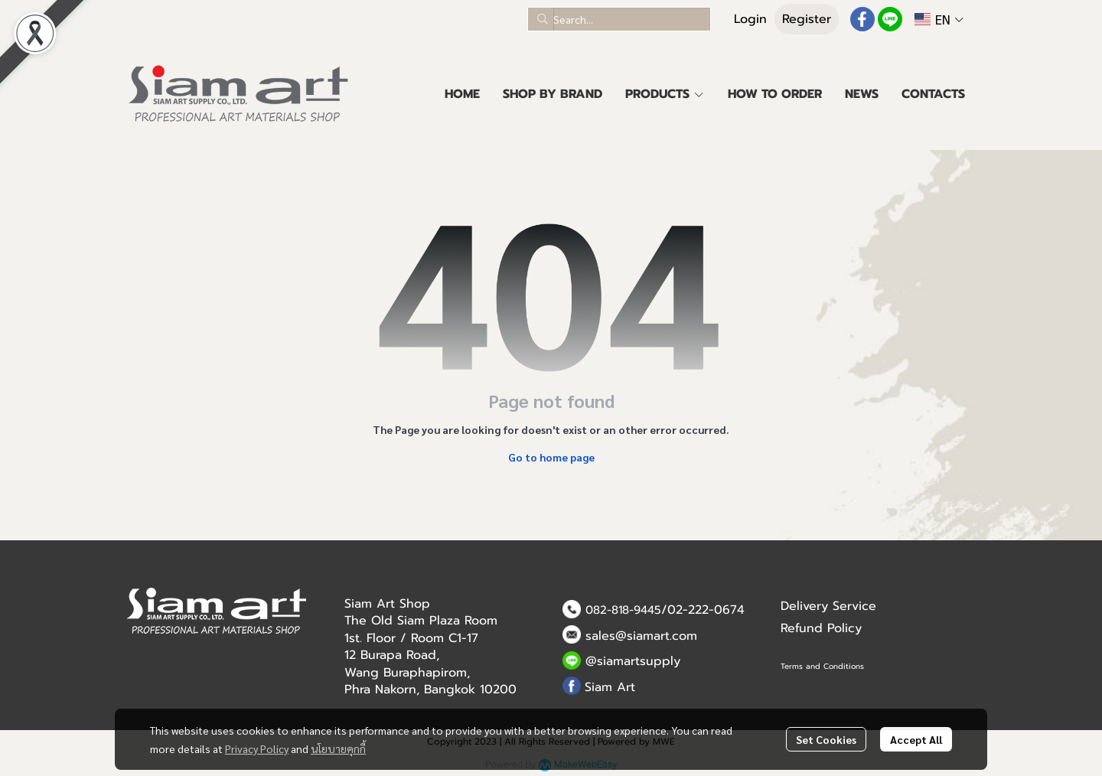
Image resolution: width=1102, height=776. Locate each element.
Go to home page (551, 457)
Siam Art (610, 687)
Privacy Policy (257, 748)
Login (750, 19)
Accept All (916, 739)
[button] (619, 19)
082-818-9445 (623, 610)
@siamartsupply (632, 661)
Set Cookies (826, 739)
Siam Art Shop (387, 604)
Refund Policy (821, 628)
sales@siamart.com (641, 636)
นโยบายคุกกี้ (338, 748)
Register (806, 19)
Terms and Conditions (822, 666)
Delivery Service (828, 606)
